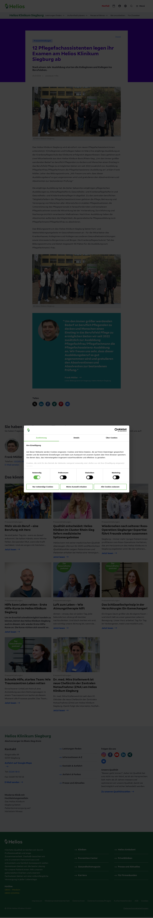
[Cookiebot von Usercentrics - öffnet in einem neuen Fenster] (116, 430)
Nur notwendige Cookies (42, 487)
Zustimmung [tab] (41, 438)
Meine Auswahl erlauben (76, 487)
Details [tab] (76, 438)
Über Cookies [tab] (111, 438)
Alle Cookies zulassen (110, 487)
